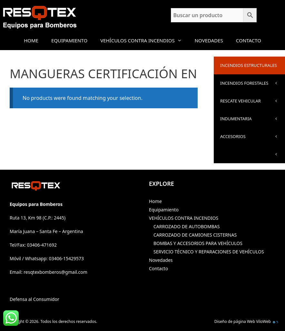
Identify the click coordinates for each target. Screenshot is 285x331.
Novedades (209, 40)
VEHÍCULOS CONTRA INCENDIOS (144, 40)
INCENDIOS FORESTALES (252, 86)
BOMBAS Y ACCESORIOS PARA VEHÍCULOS (197, 243)
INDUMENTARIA (252, 122)
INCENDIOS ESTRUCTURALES (252, 68)
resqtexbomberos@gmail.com (55, 272)
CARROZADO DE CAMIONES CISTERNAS (195, 235)
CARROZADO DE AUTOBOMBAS (186, 226)
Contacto (248, 40)
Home (31, 40)
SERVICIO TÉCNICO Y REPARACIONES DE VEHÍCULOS (208, 252)
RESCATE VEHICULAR (252, 104)
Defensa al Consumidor (34, 299)
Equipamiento (69, 40)
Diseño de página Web (234, 321)
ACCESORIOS (252, 139)
